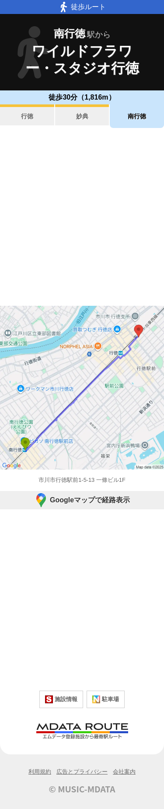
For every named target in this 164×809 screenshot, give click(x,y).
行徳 (27, 116)
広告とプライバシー (82, 771)
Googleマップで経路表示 (82, 500)
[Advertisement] (82, 217)
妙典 (82, 116)
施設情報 (61, 699)
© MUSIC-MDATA (82, 789)
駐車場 (105, 699)
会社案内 (124, 771)
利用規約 (39, 771)
